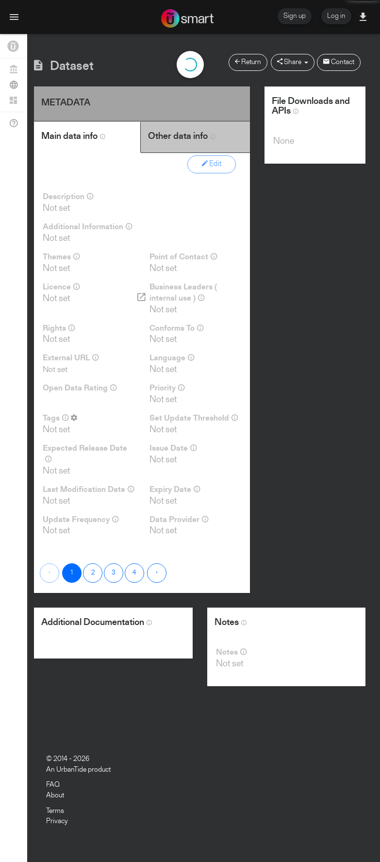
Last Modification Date (88, 489)
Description (68, 196)
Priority (166, 388)
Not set (55, 370)
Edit (212, 163)
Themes (61, 257)
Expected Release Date (85, 454)
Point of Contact (183, 257)
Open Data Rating (79, 388)
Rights (59, 328)
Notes (231, 652)
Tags (60, 418)
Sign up (294, 16)
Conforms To (176, 328)
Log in (336, 16)
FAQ (53, 785)
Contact (338, 62)
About (55, 795)
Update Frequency (80, 519)
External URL (71, 358)
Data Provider (178, 519)
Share (292, 62)
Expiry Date (174, 489)
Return (248, 62)
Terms (55, 811)
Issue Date (173, 448)
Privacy (57, 821)
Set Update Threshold (193, 418)
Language (171, 358)
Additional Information (87, 226)
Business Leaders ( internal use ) (183, 293)
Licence (61, 287)
